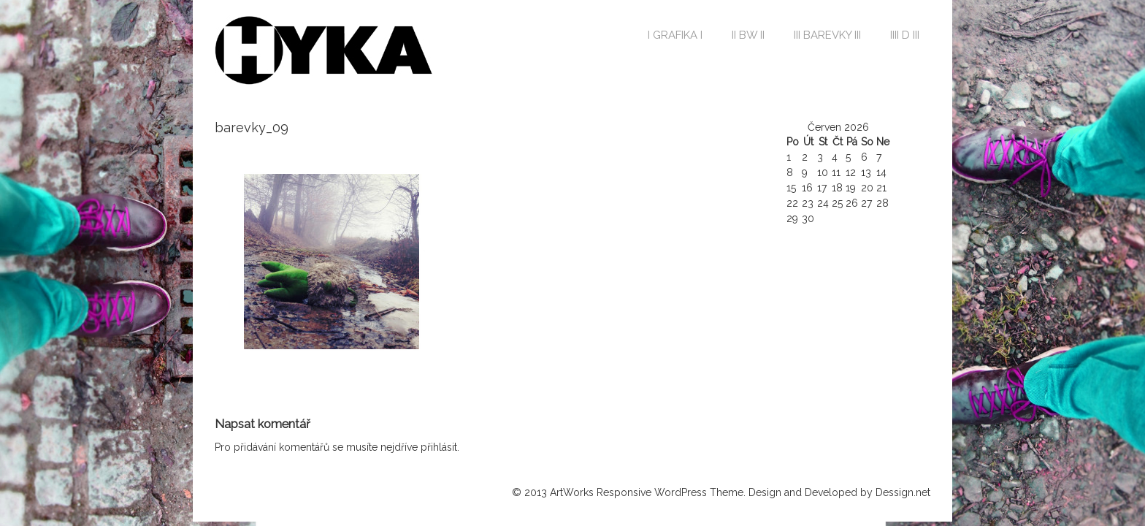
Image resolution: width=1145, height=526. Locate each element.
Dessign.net (903, 492)
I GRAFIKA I (675, 35)
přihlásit (439, 447)
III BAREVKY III (827, 35)
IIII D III (904, 35)
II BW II (748, 35)
